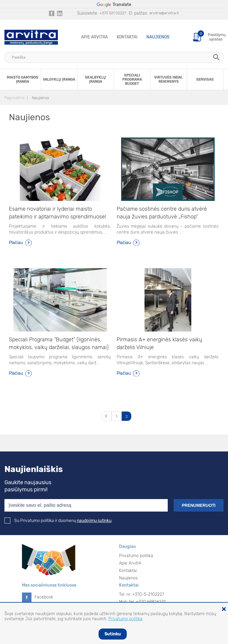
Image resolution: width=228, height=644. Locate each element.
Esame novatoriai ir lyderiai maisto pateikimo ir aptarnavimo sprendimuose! (57, 213)
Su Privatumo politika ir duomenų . (58, 520)
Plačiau (16, 242)
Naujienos (158, 37)
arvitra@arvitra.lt (164, 13)
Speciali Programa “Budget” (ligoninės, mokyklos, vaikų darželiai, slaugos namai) (59, 343)
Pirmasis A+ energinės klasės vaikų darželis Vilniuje (159, 343)
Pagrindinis (14, 98)
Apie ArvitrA (94, 37)
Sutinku (112, 634)
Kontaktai (127, 37)
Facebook (43, 597)
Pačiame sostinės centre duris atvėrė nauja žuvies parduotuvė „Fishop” (162, 213)
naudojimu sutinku (94, 520)
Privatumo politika (136, 555)
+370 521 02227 (112, 13)
